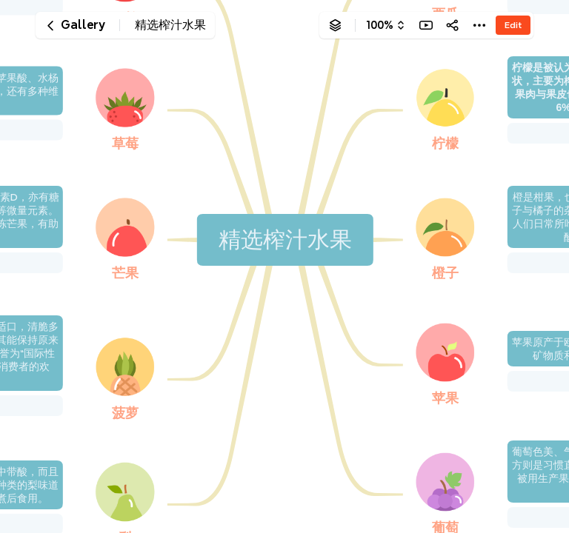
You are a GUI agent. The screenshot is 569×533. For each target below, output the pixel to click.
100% (379, 25)
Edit (513, 25)
